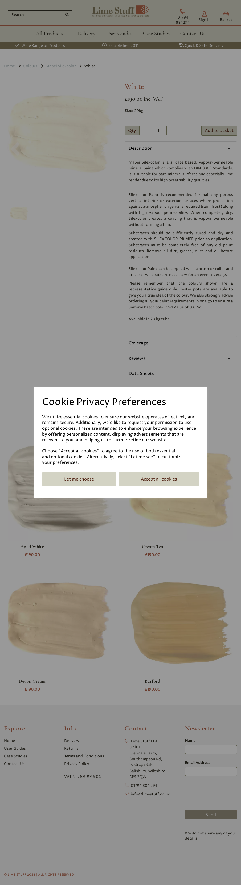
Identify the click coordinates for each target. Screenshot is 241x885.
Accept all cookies (159, 479)
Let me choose (79, 479)
